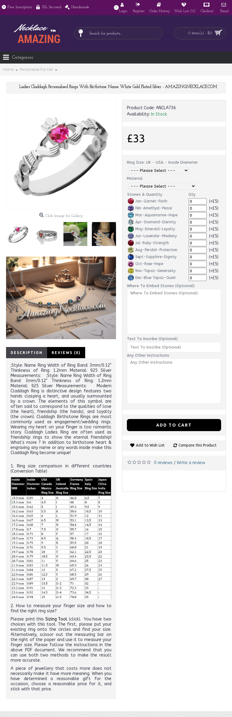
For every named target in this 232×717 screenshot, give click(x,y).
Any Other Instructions (148, 355)
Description (27, 353)
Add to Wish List (150, 445)
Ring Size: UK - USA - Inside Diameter (162, 162)
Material (135, 178)
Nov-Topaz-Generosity (152, 271)
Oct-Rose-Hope (145, 264)
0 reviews (163, 462)
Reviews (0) (66, 353)
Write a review (191, 462)
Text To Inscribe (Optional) (152, 338)
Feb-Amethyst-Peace (150, 208)
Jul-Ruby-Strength (148, 243)
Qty (191, 194)
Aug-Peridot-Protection (152, 250)
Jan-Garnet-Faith (147, 201)
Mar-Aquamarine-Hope (152, 215)
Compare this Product (198, 445)
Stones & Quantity (144, 194)
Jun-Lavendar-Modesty (152, 236)
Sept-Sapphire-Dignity (152, 257)
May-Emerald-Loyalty (151, 229)
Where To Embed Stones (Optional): (161, 285)
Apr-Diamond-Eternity (152, 222)
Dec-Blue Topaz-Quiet (152, 278)
